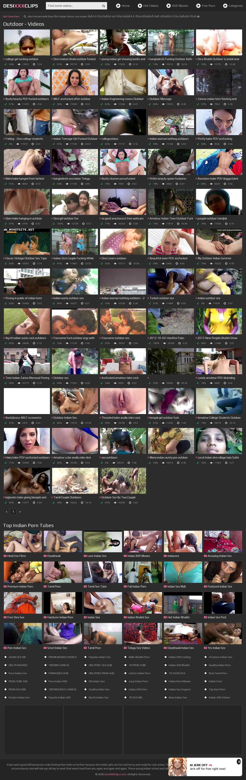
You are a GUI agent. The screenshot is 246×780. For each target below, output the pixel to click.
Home (123, 6)
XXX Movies (177, 6)
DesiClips (20, 6)
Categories (233, 6)
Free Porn (205, 6)
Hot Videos (148, 6)
